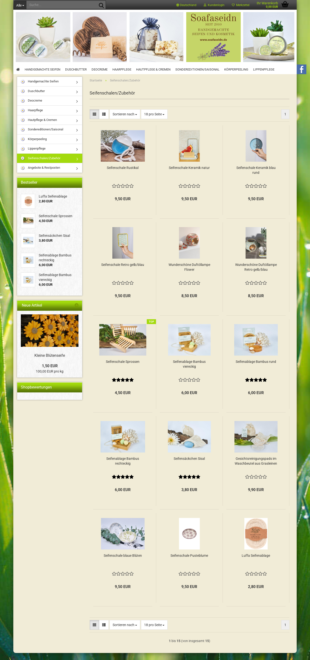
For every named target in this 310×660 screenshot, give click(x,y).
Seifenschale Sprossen (123, 369)
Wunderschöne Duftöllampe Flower (189, 274)
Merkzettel (240, 5)
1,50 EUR (50, 372)
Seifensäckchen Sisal (189, 466)
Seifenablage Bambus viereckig (189, 371)
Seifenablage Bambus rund (256, 369)
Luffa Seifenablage (256, 563)
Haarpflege (121, 69)
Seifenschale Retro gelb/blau (122, 272)
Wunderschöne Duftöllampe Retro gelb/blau (256, 274)
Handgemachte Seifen (42, 69)
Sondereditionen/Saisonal (197, 69)
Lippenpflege (263, 69)
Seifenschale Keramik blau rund (256, 177)
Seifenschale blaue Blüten (123, 563)
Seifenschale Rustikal (123, 175)
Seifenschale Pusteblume (189, 563)
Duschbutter (76, 69)
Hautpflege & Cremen (153, 69)
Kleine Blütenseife (49, 362)
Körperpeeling (236, 69)
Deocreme (100, 69)
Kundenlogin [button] (214, 5)
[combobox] (124, 121)
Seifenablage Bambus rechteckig (122, 468)
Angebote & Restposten (40, 175)
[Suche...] (20, 4)
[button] (186, 5)
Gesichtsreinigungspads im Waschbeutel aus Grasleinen (256, 468)
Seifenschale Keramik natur (189, 175)
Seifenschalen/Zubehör (40, 165)
